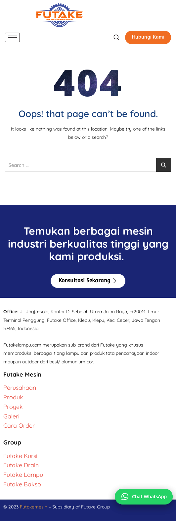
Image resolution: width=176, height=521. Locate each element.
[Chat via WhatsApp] (144, 497)
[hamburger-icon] (12, 37)
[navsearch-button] (116, 37)
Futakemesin (34, 507)
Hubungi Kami (148, 37)
